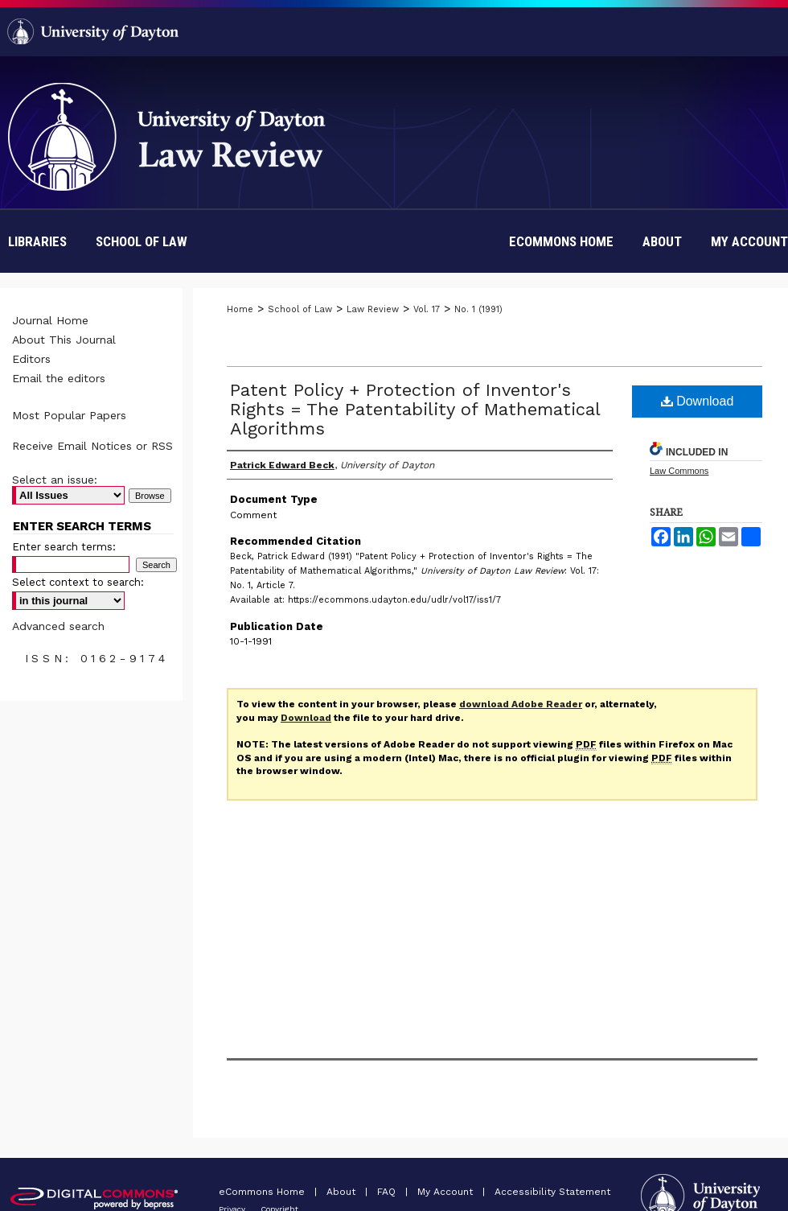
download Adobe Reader (520, 704)
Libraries (37, 241)
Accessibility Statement (552, 1191)
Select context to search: (78, 582)
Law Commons (679, 471)
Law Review (373, 309)
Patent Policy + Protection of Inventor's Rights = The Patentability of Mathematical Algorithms (415, 409)
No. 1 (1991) (478, 309)
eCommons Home (263, 1191)
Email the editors (58, 378)
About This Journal (64, 339)
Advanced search (58, 626)
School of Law (141, 241)
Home (240, 309)
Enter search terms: (64, 547)
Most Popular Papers (69, 415)
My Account (446, 1191)
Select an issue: (54, 479)
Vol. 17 (426, 309)
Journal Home (50, 320)
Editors (31, 358)
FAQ (388, 1191)
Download (697, 401)
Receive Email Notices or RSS (92, 445)
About (342, 1191)
